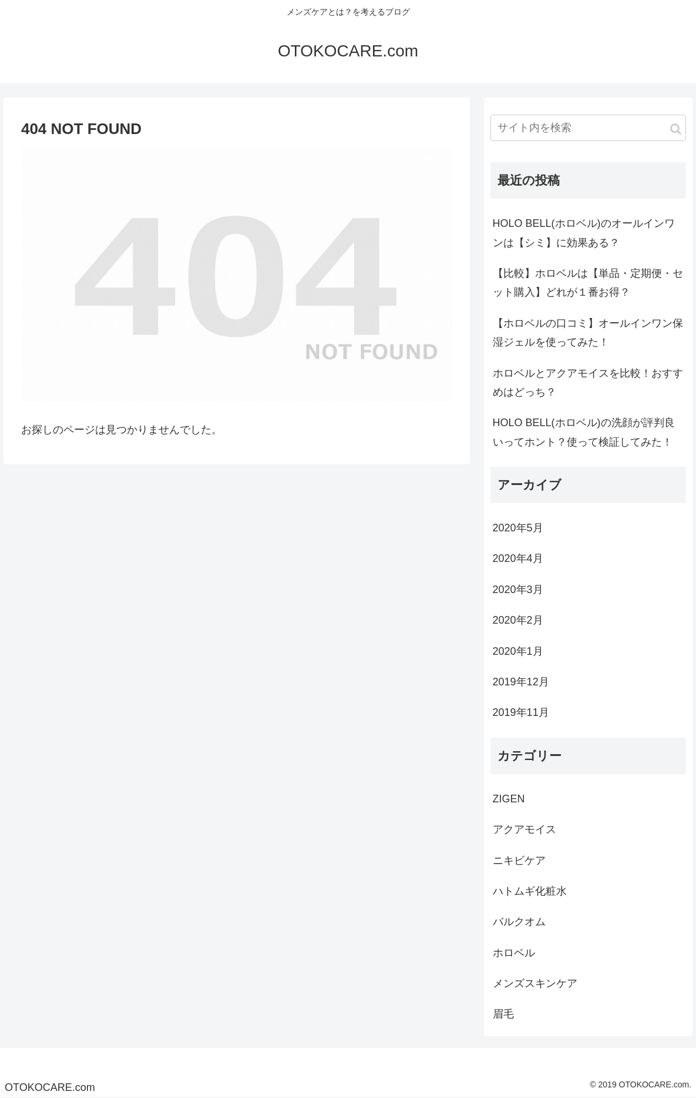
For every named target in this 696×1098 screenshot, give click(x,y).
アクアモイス (524, 829)
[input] (588, 128)
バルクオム (519, 922)
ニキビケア (519, 860)
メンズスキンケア (535, 983)
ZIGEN (509, 799)
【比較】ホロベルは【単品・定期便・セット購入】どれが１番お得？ (588, 282)
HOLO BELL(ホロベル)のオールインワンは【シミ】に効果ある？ (584, 232)
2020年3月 (518, 589)
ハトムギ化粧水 (530, 891)
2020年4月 (518, 558)
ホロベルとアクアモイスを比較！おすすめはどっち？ (588, 382)
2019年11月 (521, 712)
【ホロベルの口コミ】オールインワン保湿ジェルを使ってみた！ (588, 332)
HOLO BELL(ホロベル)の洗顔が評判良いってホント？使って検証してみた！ (584, 432)
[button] (675, 129)
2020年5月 (518, 528)
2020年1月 (518, 651)
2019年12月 (521, 682)
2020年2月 (518, 620)
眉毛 (503, 1014)
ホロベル (514, 953)
